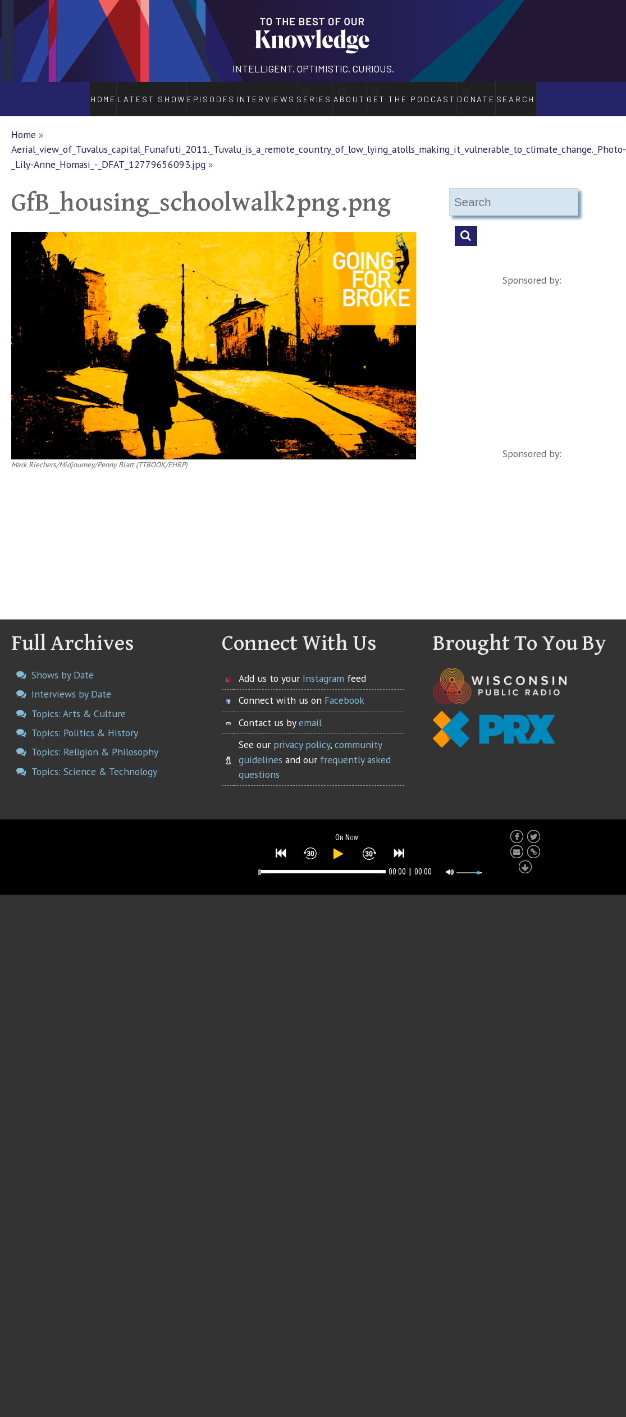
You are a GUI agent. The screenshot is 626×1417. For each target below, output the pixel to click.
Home (73, 93)
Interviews (235, 93)
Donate (505, 93)
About (356, 93)
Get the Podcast (431, 93)
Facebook (344, 688)
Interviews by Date (71, 682)
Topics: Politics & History (84, 720)
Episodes (179, 93)
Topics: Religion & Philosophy (94, 739)
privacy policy (301, 732)
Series (301, 93)
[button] (281, 841)
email (310, 710)
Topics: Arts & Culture (78, 701)
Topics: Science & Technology (94, 759)
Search (548, 93)
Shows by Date (62, 663)
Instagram (323, 666)
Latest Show (122, 93)
